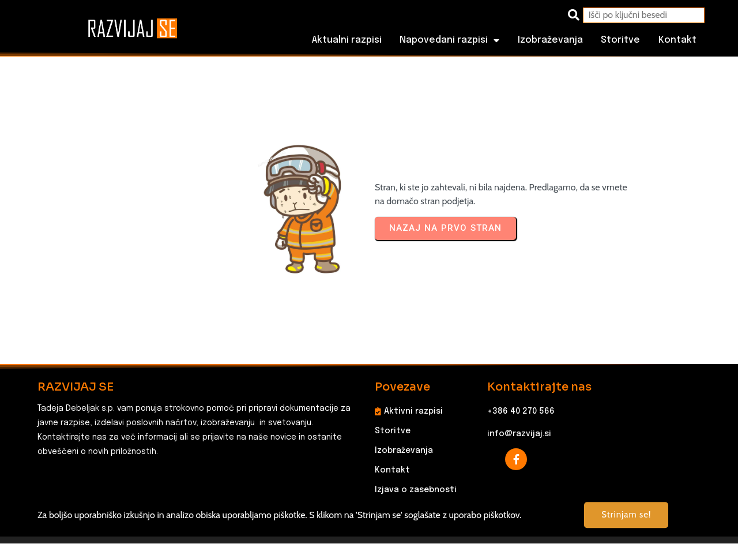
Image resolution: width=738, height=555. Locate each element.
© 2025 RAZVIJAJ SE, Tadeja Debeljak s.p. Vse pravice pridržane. (369, 530)
